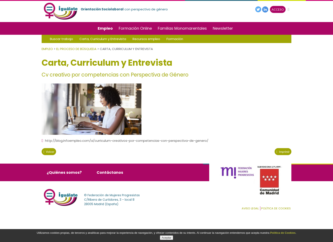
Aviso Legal (250, 208)
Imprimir (283, 151)
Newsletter (223, 28)
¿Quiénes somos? (64, 172)
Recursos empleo (146, 39)
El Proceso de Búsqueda (76, 49)
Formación (174, 39)
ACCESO (278, 9)
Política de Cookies (282, 232)
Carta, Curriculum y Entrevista (102, 39)
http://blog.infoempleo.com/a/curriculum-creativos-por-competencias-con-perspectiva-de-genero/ (125, 140)
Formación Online (135, 28)
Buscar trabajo (61, 39)
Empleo (105, 28)
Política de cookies (276, 208)
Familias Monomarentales (182, 28)
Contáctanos (110, 172)
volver (48, 151)
